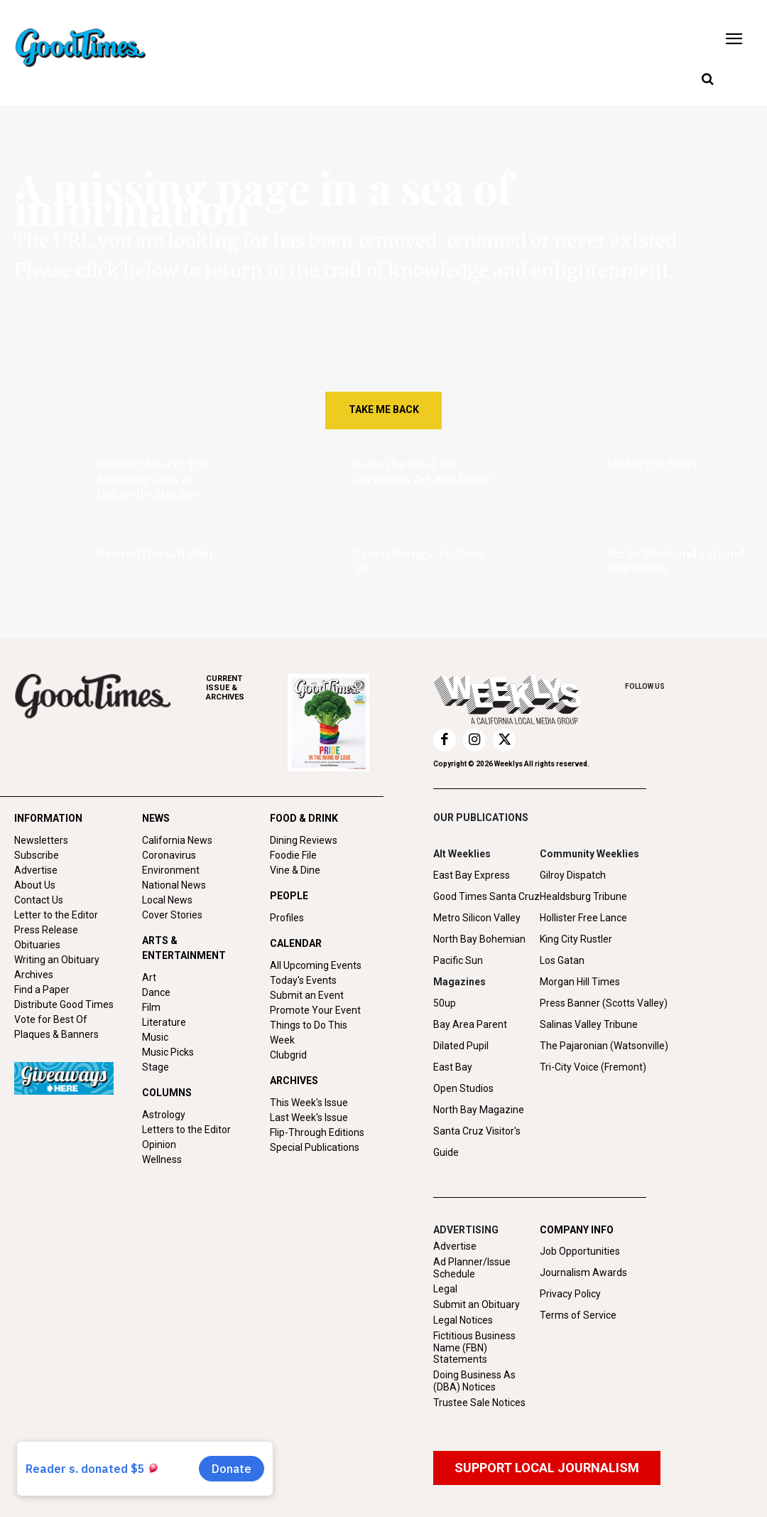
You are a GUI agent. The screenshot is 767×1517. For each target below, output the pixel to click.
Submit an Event (307, 995)
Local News (167, 900)
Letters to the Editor (186, 1129)
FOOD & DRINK (304, 818)
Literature (164, 1022)
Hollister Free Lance (583, 917)
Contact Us (38, 900)
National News (174, 885)
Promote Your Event (315, 1010)
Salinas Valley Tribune (589, 1024)
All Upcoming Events (315, 965)
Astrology (163, 1114)
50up (444, 1003)
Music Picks (168, 1052)
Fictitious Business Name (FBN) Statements (474, 1348)
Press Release (46, 930)
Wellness (162, 1159)
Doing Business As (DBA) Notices (474, 1381)
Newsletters (41, 840)
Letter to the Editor (56, 915)
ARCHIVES (247, 688)
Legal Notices (463, 1320)
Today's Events (303, 980)
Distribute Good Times (64, 1004)
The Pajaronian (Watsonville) (604, 1045)
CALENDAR (296, 943)
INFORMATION (48, 818)
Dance (156, 992)
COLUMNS (167, 1092)
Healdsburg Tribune (583, 896)
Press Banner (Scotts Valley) (604, 1003)
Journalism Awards (583, 1272)
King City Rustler (576, 939)
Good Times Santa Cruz (486, 896)
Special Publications (314, 1147)
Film (151, 1007)
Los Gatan (562, 960)
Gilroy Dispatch (573, 875)
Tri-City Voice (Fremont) (593, 1067)
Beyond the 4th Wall (155, 554)
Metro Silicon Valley (477, 917)
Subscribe (36, 855)
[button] (707, 80)
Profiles (287, 917)
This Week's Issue (309, 1102)
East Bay (452, 1067)
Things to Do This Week (308, 1032)
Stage (155, 1067)
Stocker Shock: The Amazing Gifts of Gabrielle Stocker (153, 479)
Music (155, 1037)
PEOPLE (289, 895)
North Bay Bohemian (479, 939)
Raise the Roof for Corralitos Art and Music (422, 471)
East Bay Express (471, 875)
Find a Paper (42, 989)
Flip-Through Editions (317, 1132)
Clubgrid (288, 1055)
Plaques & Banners (56, 1034)
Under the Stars (653, 464)
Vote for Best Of (50, 1019)
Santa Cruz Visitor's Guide (477, 1141)
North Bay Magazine (478, 1109)
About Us (34, 885)
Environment (171, 870)
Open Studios (463, 1088)
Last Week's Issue (309, 1117)
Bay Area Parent (470, 1024)
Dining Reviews (303, 840)
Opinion (159, 1144)
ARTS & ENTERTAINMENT (184, 948)
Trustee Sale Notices (479, 1402)
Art (149, 977)
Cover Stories (172, 915)
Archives (33, 974)
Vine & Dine (295, 870)
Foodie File (293, 855)
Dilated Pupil (461, 1045)
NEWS (156, 818)
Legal (445, 1288)
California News (177, 840)
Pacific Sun (458, 960)
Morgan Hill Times (580, 981)
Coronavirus (169, 855)
